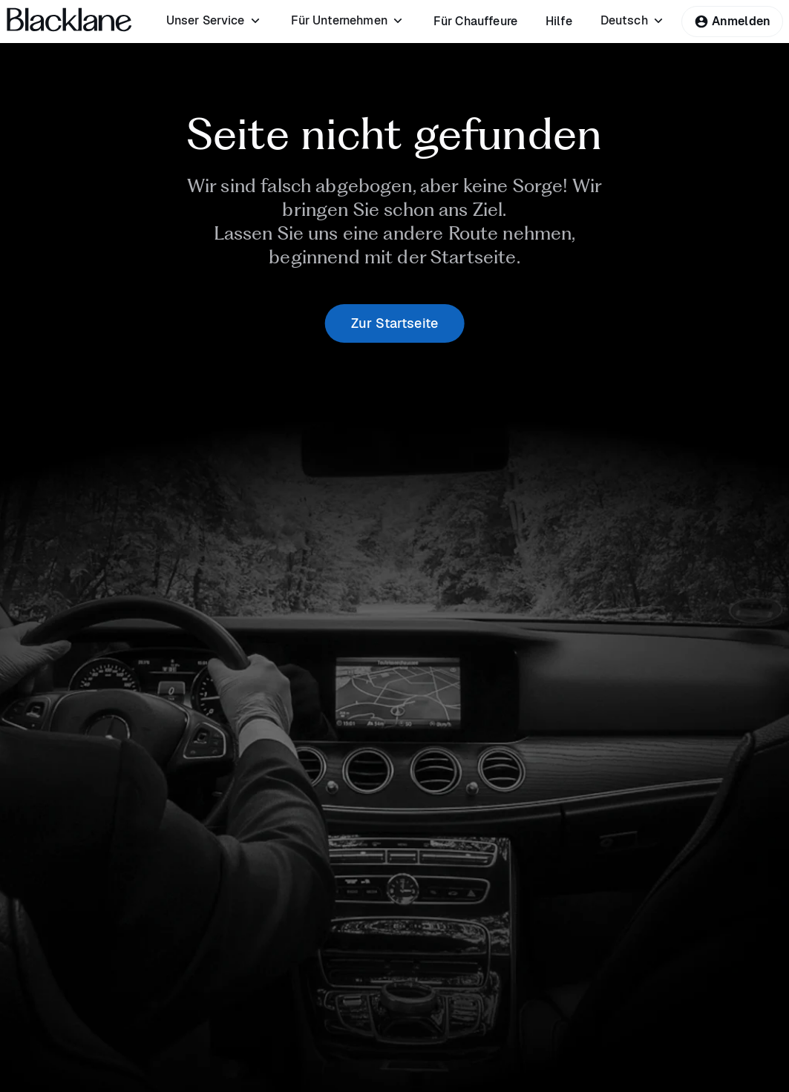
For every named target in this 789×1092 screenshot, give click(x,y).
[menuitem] (214, 21)
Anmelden (732, 21)
